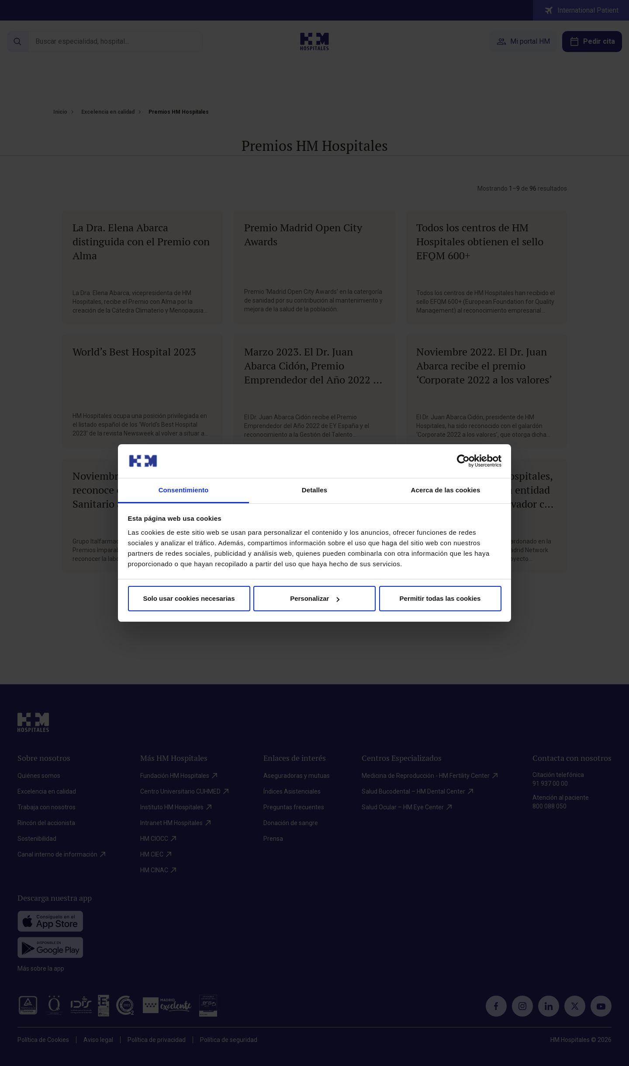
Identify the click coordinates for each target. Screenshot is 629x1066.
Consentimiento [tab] (184, 490)
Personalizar (314, 598)
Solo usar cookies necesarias (189, 598)
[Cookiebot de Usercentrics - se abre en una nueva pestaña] (463, 460)
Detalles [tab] (314, 490)
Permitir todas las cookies (440, 598)
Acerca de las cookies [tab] (445, 490)
